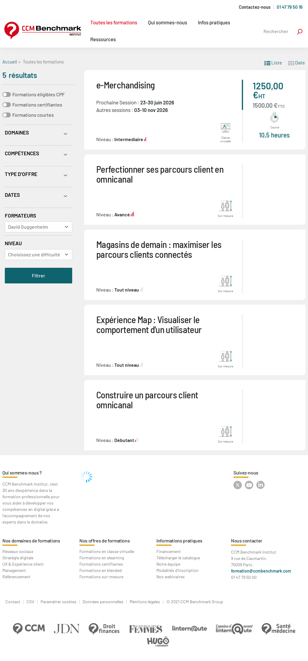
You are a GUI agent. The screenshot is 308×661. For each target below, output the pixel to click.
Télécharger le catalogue (178, 557)
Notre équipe (168, 564)
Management (14, 570)
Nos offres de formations (104, 540)
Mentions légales (145, 602)
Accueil (9, 61)
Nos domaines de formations (31, 540)
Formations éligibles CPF (38, 94)
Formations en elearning (101, 557)
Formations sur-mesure (101, 576)
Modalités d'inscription (177, 570)
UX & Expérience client (23, 564)
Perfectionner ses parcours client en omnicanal (159, 173)
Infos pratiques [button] (214, 22)
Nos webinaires (170, 576)
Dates (12, 195)
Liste (273, 62)
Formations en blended (100, 570)
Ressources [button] (103, 39)
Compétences (22, 153)
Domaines (17, 132)
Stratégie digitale (17, 557)
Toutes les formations (113, 22)
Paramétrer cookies (58, 602)
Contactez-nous (254, 7)
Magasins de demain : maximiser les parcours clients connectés (158, 249)
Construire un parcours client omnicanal (147, 399)
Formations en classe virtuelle (106, 551)
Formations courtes (33, 115)
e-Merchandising (125, 84)
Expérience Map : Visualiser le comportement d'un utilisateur (149, 324)
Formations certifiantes (37, 104)
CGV (30, 602)
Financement (168, 551)
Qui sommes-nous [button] (167, 22)
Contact (12, 602)
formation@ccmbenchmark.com (261, 570)
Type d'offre (21, 174)
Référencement (16, 576)
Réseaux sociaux (17, 551)
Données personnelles (103, 602)
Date (296, 62)
